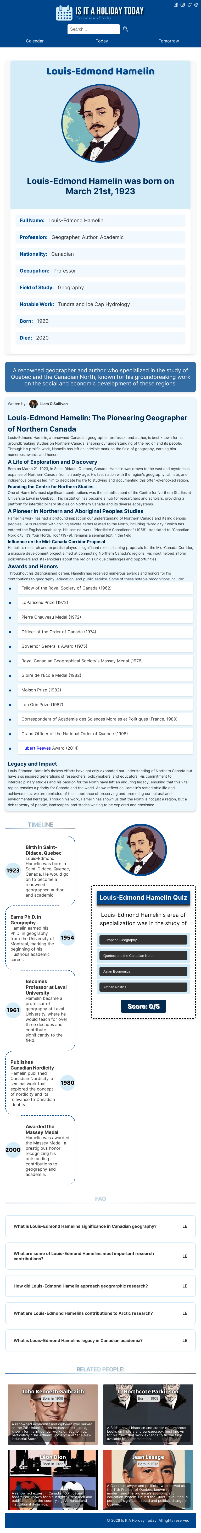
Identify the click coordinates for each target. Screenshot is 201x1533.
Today (102, 40)
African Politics (114, 987)
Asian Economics (116, 971)
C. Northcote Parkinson (148, 1391)
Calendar (35, 40)
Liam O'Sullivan (54, 404)
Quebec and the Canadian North (128, 956)
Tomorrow (169, 40)
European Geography (120, 940)
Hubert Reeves (36, 748)
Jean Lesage (148, 1457)
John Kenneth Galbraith (53, 1391)
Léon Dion (53, 1457)
